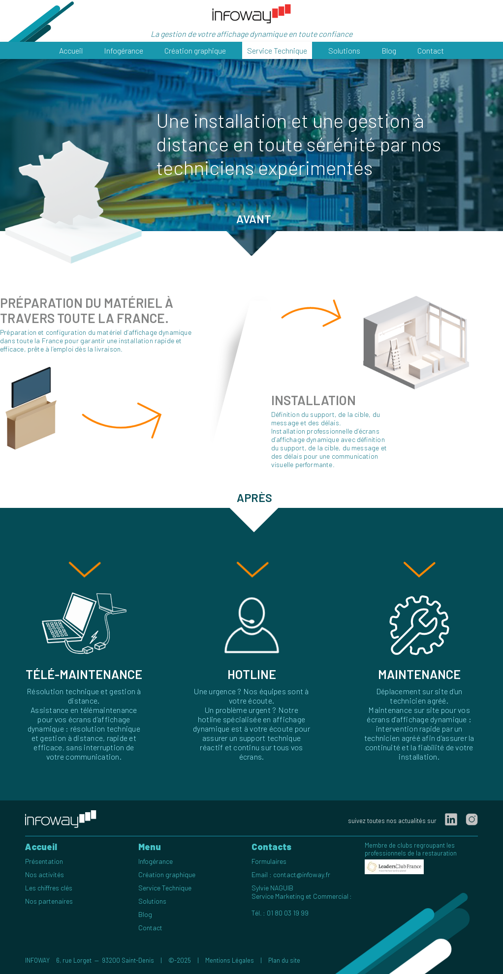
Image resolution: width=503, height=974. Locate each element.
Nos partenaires (49, 901)
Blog (388, 50)
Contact (430, 50)
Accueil (71, 50)
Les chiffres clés (48, 888)
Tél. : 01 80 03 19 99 (280, 913)
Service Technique (277, 50)
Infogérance (123, 50)
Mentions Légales (229, 960)
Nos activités (44, 874)
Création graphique (195, 50)
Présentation (44, 861)
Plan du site (284, 960)
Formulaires (269, 861)
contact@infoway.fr (301, 874)
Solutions (344, 50)
